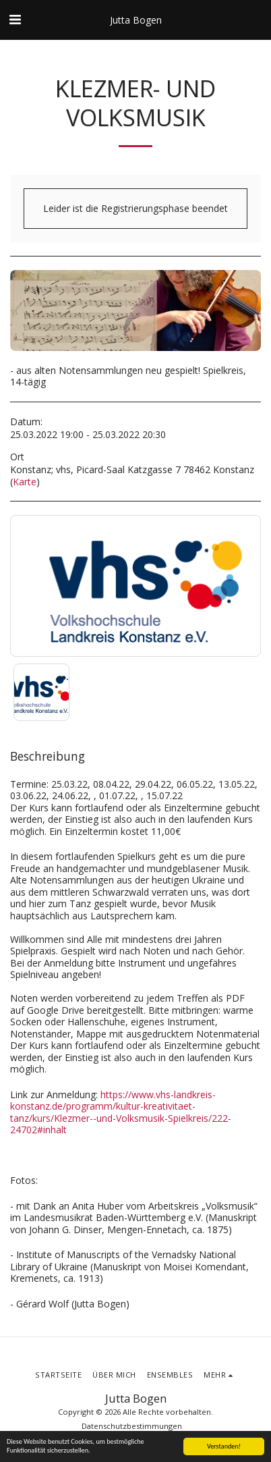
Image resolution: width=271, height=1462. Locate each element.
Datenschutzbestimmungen (132, 1426)
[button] (14, 19)
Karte (24, 481)
